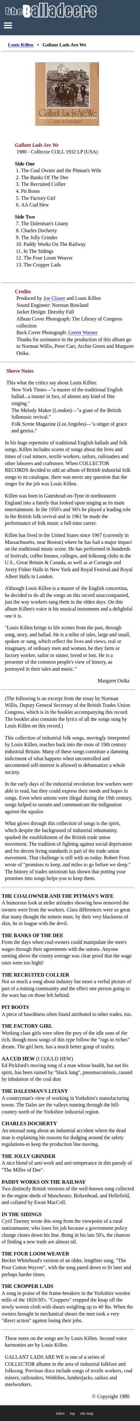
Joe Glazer (54, 298)
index (60, 1413)
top (72, 1413)
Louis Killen (21, 44)
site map (86, 1413)
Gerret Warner (82, 332)
